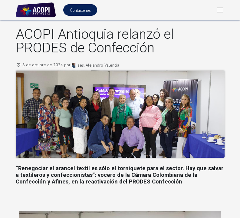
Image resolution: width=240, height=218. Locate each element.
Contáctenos (80, 10)
